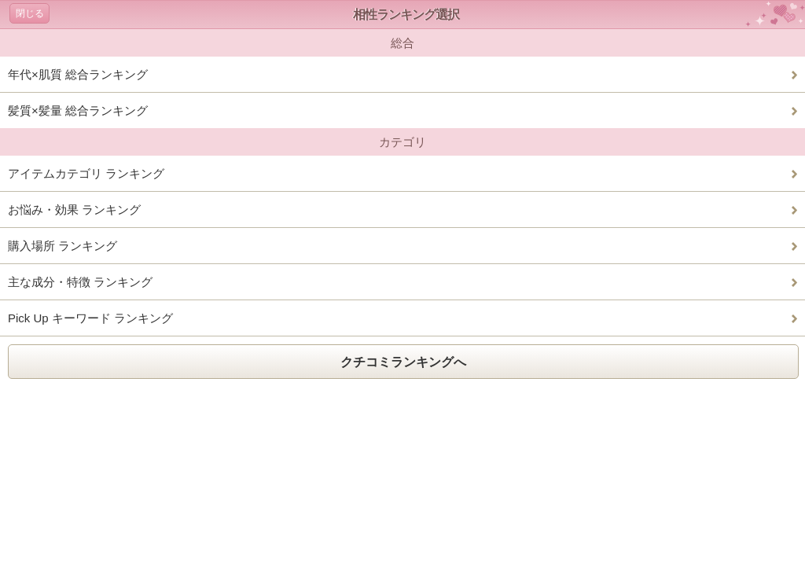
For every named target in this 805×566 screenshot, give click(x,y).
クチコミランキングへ (403, 362)
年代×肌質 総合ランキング (78, 74)
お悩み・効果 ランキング (74, 209)
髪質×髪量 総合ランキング (78, 110)
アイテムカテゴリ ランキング (86, 173)
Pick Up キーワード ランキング (90, 318)
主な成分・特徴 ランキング (80, 282)
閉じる (30, 13)
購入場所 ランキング (62, 245)
